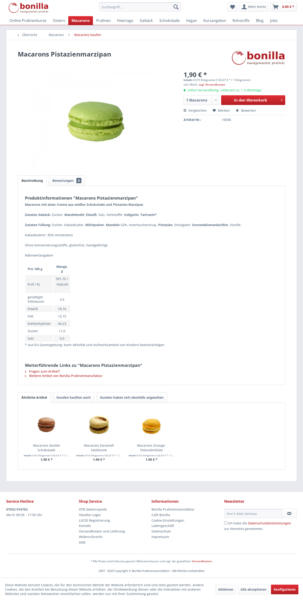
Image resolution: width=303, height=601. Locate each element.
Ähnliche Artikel (34, 397)
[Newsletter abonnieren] (289, 513)
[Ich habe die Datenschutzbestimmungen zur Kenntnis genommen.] (225, 522)
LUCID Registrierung (94, 520)
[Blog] (260, 20)
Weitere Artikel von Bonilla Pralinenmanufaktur (64, 376)
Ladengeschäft (163, 525)
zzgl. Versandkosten (212, 85)
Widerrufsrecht (90, 537)
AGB (82, 542)
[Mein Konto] (254, 7)
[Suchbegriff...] (140, 7)
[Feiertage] (125, 20)
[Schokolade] (169, 20)
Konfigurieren (285, 589)
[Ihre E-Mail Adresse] (253, 513)
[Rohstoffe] (241, 20)
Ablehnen (225, 589)
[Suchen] (176, 7)
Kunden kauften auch (73, 397)
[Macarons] (80, 20)
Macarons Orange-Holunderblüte (151, 447)
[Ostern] (59, 20)
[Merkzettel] (233, 7)
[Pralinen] (103, 20)
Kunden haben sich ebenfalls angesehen (131, 397)
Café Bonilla (161, 515)
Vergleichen (195, 110)
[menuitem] (140, 7)
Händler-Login (90, 515)
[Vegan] (191, 20)
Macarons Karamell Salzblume (99, 447)
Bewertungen (66, 180)
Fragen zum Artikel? (42, 371)
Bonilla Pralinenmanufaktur (173, 509)
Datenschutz (161, 531)
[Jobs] (274, 20)
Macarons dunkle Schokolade (46, 447)
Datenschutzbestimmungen (269, 523)
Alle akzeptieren (253, 589)
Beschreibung (32, 180)
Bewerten (246, 110)
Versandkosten (202, 561)
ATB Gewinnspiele (93, 509)
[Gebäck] (146, 20)
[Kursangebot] (214, 20)
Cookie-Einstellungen (168, 520)
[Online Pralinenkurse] (28, 20)
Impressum (160, 537)
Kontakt (85, 525)
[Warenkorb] (283, 7)
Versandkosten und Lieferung (102, 531)
